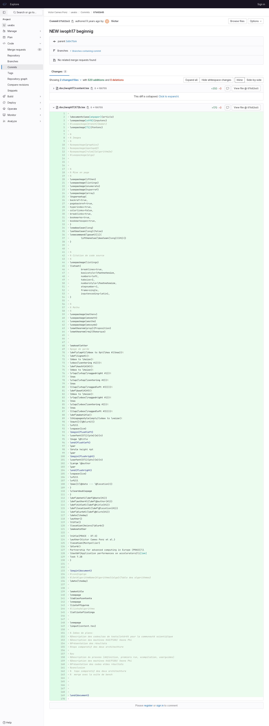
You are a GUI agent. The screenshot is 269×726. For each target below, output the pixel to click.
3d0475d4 (71, 41)
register (148, 705)
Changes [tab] (59, 71)
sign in (160, 705)
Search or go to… (24, 12)
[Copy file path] (92, 88)
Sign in (261, 4)
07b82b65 (98, 12)
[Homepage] (4, 4)
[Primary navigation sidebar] (4, 12)
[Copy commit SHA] (73, 21)
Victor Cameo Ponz (57, 12)
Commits (85, 12)
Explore (14, 4)
